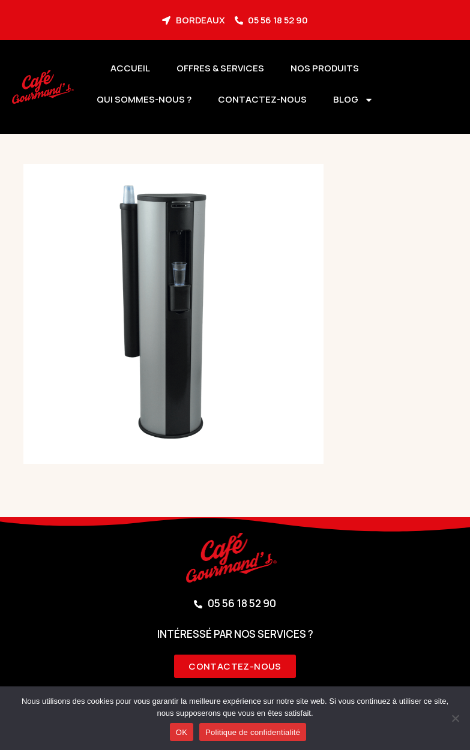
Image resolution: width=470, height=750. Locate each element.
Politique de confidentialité (252, 732)
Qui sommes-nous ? (144, 99)
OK (181, 732)
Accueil (130, 68)
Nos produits (325, 68)
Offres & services (220, 68)
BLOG (353, 99)
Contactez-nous (262, 99)
